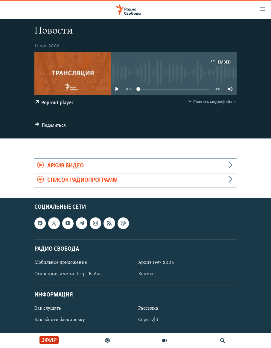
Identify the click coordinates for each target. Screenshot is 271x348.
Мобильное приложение (60, 262)
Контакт (147, 274)
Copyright (148, 319)
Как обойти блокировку (59, 319)
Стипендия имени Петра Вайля (68, 274)
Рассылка (148, 308)
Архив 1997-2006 (156, 262)
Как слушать (47, 308)
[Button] (50, 126)
